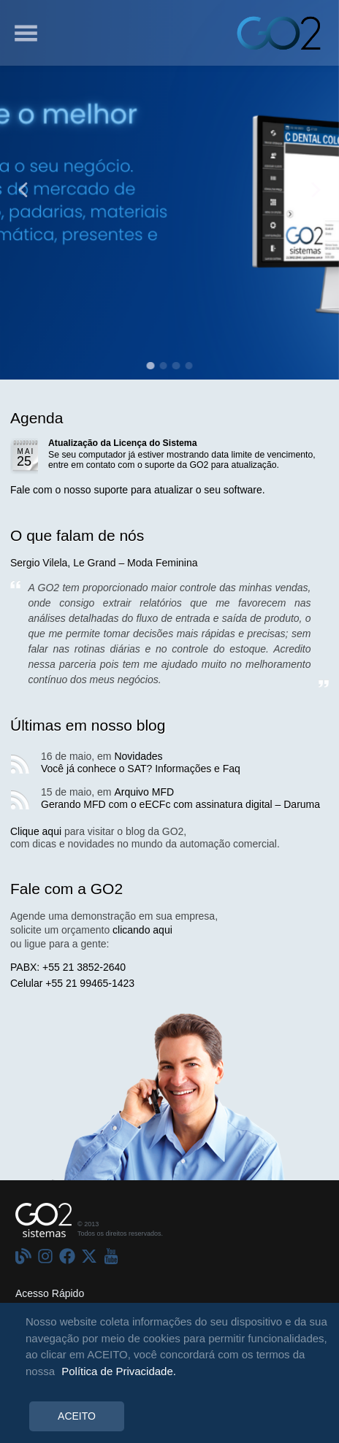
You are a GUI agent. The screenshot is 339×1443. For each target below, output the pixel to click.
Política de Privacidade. (118, 1371)
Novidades (138, 756)
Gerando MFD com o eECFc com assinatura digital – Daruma (180, 804)
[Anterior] (23, 190)
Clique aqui (35, 831)
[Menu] (25, 33)
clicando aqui (142, 930)
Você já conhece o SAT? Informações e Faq (140, 768)
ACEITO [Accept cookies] (77, 1416)
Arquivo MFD (144, 792)
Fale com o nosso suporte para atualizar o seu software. (137, 490)
